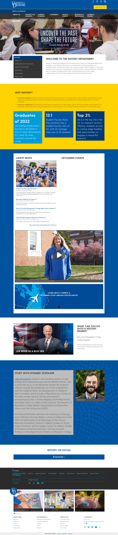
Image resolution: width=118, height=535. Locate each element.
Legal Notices (64, 533)
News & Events (65, 15)
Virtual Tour (16, 525)
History (46, 18)
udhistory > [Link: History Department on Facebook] (59, 457)
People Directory (64, 521)
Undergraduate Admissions (43, 519)
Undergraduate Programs (24, 64)
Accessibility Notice (65, 519)
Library (38, 525)
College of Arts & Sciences (23, 18)
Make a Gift (19, 76)
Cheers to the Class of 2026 (26, 188)
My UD (62, 523)
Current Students (41, 15)
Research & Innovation (79, 15)
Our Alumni (19, 73)
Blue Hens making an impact (26, 199)
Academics (54, 14)
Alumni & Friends (90, 15)
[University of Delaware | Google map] (86, 523)
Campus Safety (64, 525)
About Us (16, 14)
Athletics (16, 521)
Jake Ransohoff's (23, 379)
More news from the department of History (43, 225)
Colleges (39, 523)
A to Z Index (63, 527)
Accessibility (70, 533)
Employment (17, 527)
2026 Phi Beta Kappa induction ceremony (30, 217)
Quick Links (98, 7)
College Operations (33, 479)
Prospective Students (30, 15)
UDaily (15, 523)
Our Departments (40, 18)
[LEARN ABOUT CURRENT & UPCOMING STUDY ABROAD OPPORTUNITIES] (59, 296)
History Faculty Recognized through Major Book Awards (35, 208)
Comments (59, 533)
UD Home (14, 18)
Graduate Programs (22, 67)
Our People (19, 70)
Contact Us (86, 519)
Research (39, 527)
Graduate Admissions (42, 521)
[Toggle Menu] (40, 61)
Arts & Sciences (19, 11)
